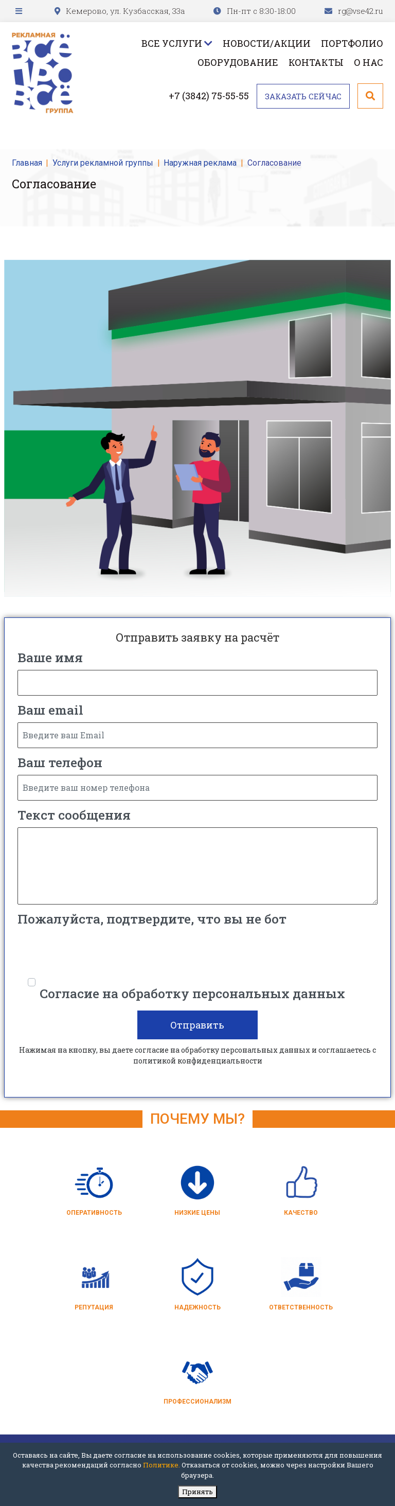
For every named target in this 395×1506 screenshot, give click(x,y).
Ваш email (50, 709)
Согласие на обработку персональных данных (192, 993)
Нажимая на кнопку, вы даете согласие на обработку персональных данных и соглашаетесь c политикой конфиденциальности (197, 1055)
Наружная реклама (200, 163)
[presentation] (95, 951)
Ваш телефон (59, 762)
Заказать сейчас (303, 96)
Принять (197, 1491)
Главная (27, 163)
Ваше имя (50, 657)
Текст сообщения (74, 814)
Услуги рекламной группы (102, 163)
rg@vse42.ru (360, 11)
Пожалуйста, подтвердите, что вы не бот (151, 918)
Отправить (198, 1025)
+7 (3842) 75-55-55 (209, 96)
